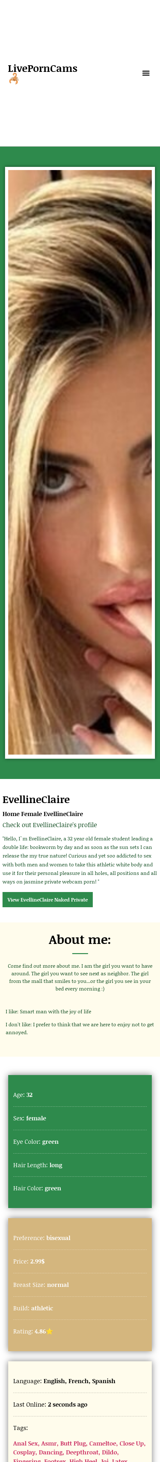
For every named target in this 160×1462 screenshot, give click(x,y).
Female (31, 813)
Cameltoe (102, 1443)
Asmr (49, 1443)
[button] (146, 73)
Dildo (109, 1452)
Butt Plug (73, 1443)
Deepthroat (82, 1452)
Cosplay (24, 1452)
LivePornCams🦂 (42, 73)
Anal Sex (25, 1443)
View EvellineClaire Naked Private (48, 899)
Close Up (132, 1443)
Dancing (50, 1452)
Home (11, 813)
